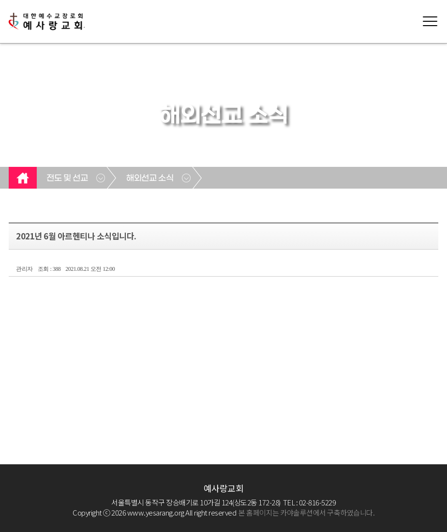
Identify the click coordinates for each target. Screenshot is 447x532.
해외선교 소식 (149, 178)
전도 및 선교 (67, 178)
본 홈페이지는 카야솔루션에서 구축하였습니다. (306, 512)
